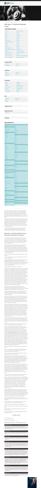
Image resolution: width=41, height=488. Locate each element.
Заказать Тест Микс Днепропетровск (33, 141)
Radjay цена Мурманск (32, 160)
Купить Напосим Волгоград (32, 166)
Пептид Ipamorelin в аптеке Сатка (9, 415)
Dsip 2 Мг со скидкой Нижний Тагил (10, 417)
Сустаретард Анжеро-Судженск (32, 123)
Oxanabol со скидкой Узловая (32, 146)
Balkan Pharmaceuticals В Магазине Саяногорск (32, 126)
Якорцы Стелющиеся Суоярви (31, 119)
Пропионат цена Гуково (32, 158)
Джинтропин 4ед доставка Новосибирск (32, 163)
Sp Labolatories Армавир (31, 149)
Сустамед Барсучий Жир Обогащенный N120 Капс (32, 152)
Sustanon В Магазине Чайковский (32, 130)
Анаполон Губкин (31, 155)
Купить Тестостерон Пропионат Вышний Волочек (11, 418)
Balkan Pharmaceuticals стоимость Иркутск (32, 135)
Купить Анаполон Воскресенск (9, 416)
